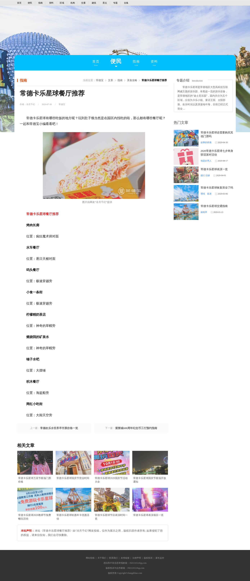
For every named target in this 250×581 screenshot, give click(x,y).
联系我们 (113, 558)
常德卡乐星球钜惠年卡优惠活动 (73, 517)
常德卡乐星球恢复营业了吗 (217, 187)
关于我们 (102, 558)
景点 (105, 3)
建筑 (94, 3)
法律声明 (136, 558)
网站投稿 (90, 558)
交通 (83, 3)
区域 (62, 3)
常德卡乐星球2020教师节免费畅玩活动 (34, 517)
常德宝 (99, 80)
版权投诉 (148, 558)
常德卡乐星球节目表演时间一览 (111, 517)
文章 (110, 80)
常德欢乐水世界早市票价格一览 (59, 428)
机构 (73, 3)
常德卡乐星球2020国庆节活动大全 (111, 480)
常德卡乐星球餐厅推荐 (154, 80)
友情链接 (125, 558)
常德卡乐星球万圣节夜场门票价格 (34, 480)
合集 (126, 3)
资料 (51, 3)
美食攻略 (132, 80)
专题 (115, 3)
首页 (19, 3)
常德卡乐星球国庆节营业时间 (73, 478)
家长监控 (160, 558)
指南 (40, 3)
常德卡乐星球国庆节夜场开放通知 (149, 480)
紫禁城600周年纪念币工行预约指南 (136, 428)
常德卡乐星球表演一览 (214, 169)
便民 (30, 3)
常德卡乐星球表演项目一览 (148, 515)
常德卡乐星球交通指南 (214, 206)
